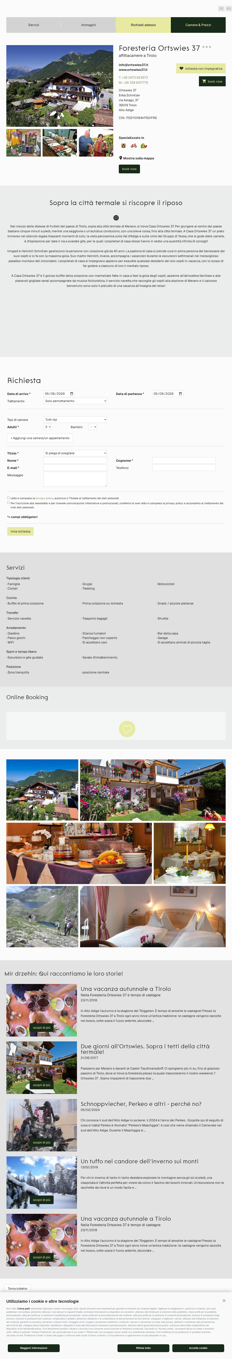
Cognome (123, 461)
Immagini (88, 25)
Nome (11, 461)
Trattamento (16, 401)
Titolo (12, 453)
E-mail (12, 468)
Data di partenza (129, 394)
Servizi (33, 25)
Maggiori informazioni (33, 1348)
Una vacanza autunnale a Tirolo (126, 989)
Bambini (77, 427)
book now (215, 81)
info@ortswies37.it (133, 65)
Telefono (122, 468)
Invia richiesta (20, 531)
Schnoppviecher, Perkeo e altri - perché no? (141, 1104)
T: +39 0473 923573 (133, 77)
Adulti (12, 427)
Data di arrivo (17, 394)
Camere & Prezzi (198, 25)
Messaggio (15, 475)
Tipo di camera (17, 420)
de (221, 9)
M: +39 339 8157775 (133, 83)
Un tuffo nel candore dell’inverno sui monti (140, 1162)
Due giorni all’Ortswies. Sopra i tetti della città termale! (145, 1049)
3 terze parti (23, 1308)
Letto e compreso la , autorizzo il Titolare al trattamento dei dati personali (65, 498)
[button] (224, 1300)
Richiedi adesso (143, 25)
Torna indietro (17, 1288)
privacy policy (44, 498)
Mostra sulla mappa (138, 158)
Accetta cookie (198, 1348)
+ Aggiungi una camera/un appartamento (40, 438)
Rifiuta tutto (143, 1348)
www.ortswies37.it (133, 70)
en (229, 9)
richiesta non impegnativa (203, 69)
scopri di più (41, 1028)
